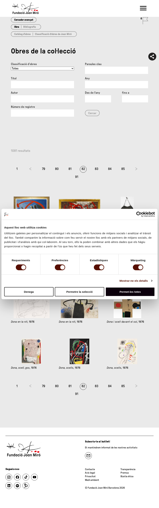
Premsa (125, 473)
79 (43, 169)
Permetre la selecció (79, 291)
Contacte (90, 469)
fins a (125, 92)
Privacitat (90, 476)
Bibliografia (29, 27)
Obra (16, 27)
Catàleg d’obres (22, 34)
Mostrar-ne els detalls (133, 280)
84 (110, 169)
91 (76, 177)
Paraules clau (93, 64)
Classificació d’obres (24, 64)
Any (87, 78)
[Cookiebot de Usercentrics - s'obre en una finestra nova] (139, 214)
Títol (14, 78)
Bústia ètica (127, 476)
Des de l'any (92, 92)
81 (70, 169)
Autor (14, 92)
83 (96, 169)
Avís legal (90, 473)
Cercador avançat (23, 20)
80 (57, 169)
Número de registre (23, 106)
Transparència (128, 469)
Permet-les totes (130, 291)
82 (83, 169)
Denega (29, 291)
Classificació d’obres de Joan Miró (53, 34)
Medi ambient (92, 480)
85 (123, 169)
